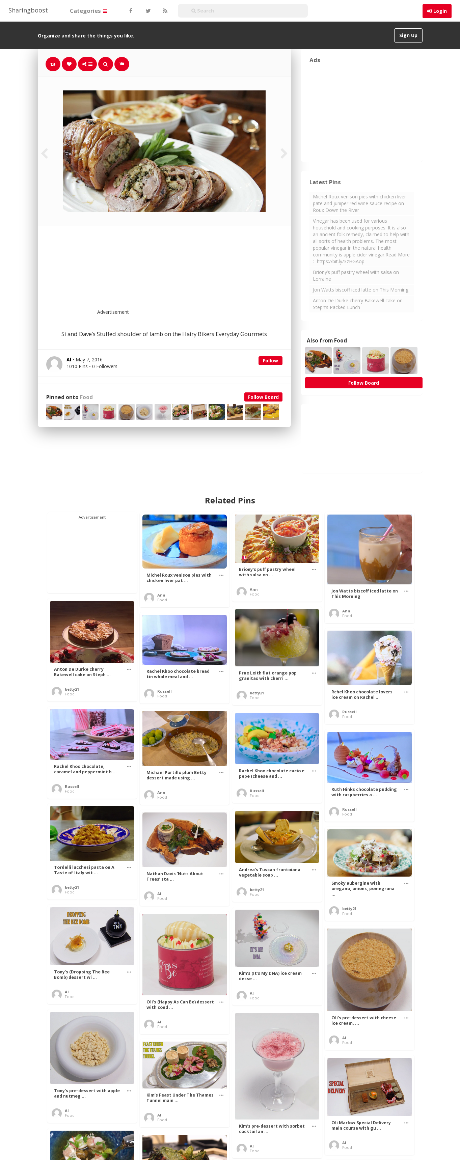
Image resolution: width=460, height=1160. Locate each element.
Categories (88, 11)
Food (86, 397)
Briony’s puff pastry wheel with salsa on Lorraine (356, 275)
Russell (164, 691)
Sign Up (408, 35)
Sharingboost (28, 10)
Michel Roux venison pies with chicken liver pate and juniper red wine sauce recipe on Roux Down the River (359, 203)
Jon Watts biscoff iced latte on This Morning (360, 289)
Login (440, 11)
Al (159, 893)
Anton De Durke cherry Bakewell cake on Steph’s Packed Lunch (358, 303)
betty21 (72, 689)
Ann (161, 595)
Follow (270, 360)
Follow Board (263, 397)
